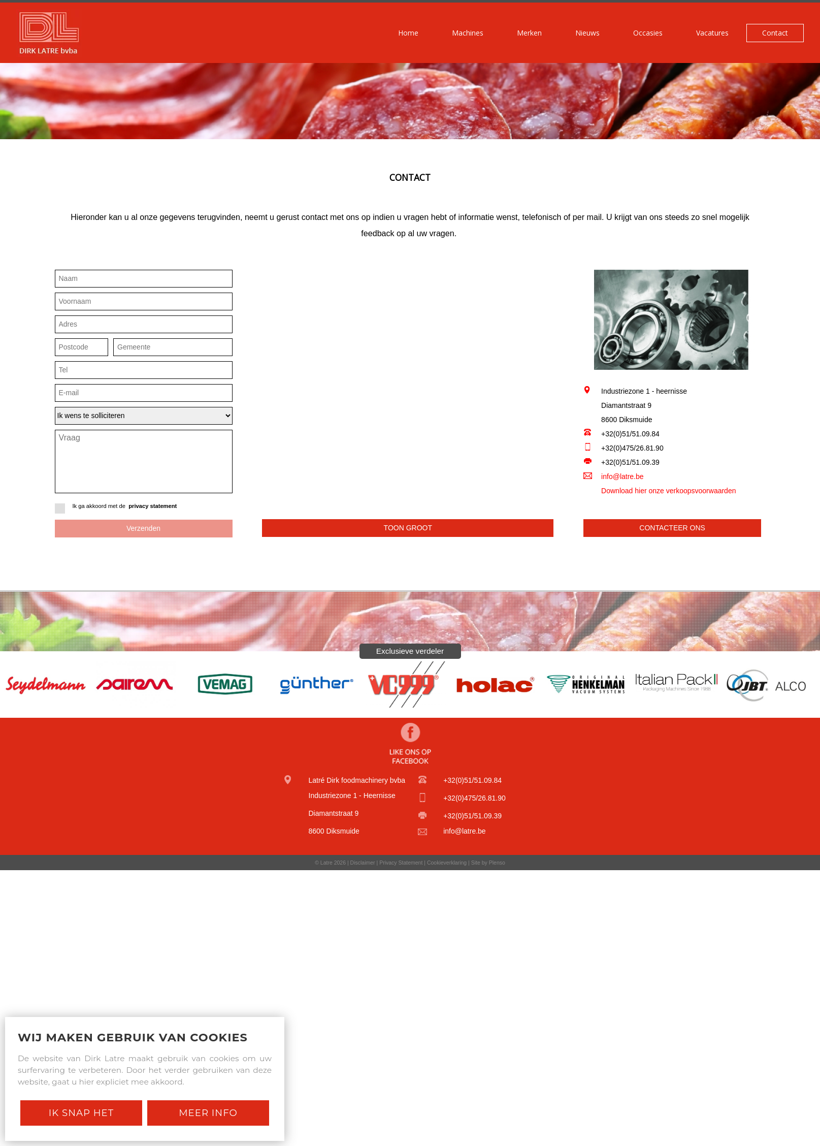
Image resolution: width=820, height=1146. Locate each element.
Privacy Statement (400, 863)
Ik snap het (81, 1113)
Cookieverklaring (447, 863)
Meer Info (208, 1113)
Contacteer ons (672, 528)
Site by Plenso (488, 863)
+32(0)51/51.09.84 (630, 434)
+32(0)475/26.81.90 (632, 448)
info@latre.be (622, 476)
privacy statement (152, 506)
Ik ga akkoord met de (144, 508)
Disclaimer (362, 863)
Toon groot (408, 528)
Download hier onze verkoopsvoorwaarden (668, 491)
